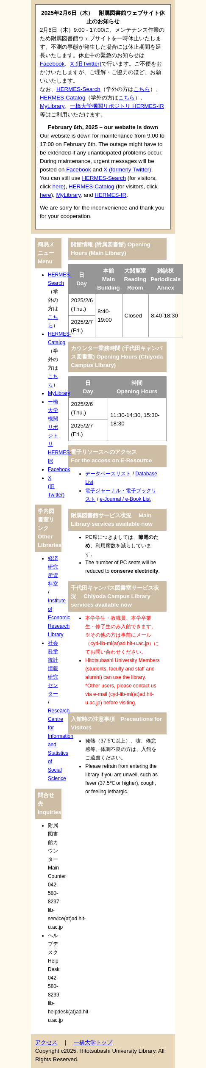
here (58, 186)
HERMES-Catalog (62, 97)
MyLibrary (52, 106)
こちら (142, 89)
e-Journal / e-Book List (125, 499)
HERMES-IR (110, 195)
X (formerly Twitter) (127, 169)
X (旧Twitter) (85, 64)
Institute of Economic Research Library (59, 617)
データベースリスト (108, 474)
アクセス (46, 1042)
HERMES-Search (78, 89)
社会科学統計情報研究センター (53, 668)
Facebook (52, 64)
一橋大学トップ (93, 1042)
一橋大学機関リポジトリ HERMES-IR (117, 106)
